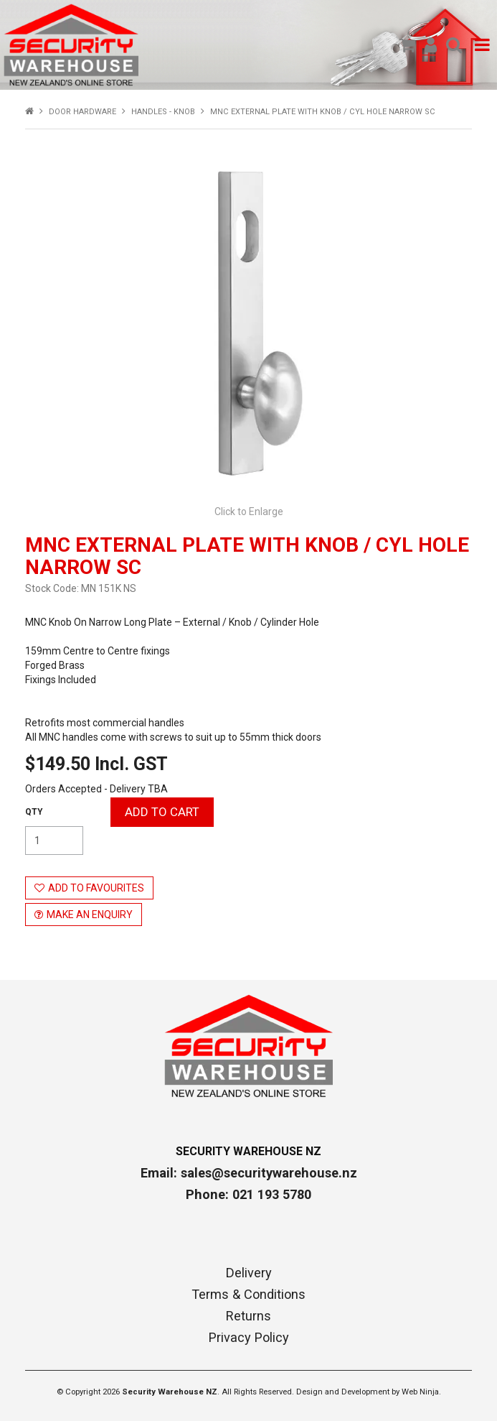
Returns (248, 1316)
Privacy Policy (249, 1337)
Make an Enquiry (90, 914)
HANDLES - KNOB (163, 111)
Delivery (249, 1273)
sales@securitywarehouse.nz (269, 1172)
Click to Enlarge (248, 511)
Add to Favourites (96, 888)
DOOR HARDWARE (82, 111)
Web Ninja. (421, 1392)
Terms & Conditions (248, 1294)
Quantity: (34, 811)
